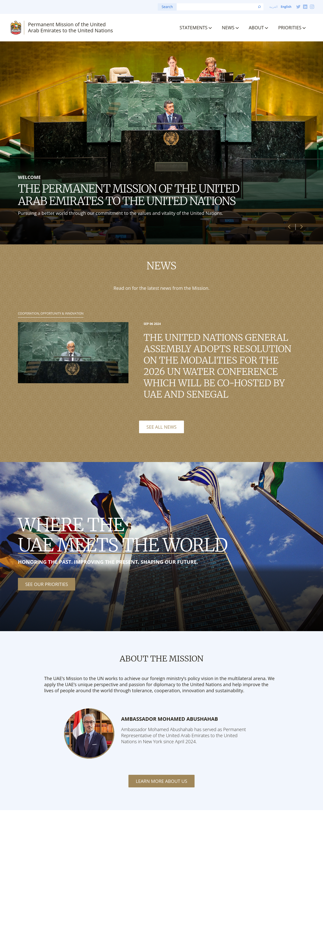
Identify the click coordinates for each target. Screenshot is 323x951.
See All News (161, 427)
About (256, 27)
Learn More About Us (161, 781)
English (286, 7)
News (228, 27)
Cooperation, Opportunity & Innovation (51, 314)
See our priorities (46, 584)
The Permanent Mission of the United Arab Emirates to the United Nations (128, 195)
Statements (194, 27)
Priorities (289, 27)
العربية (273, 7)
